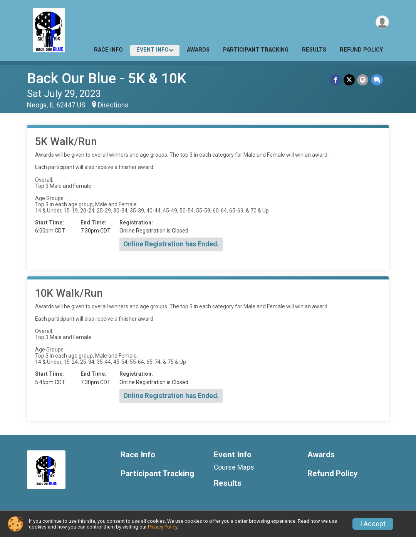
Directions (113, 105)
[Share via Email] (363, 79)
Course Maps (234, 467)
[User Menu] (382, 22)
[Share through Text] (377, 79)
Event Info (152, 50)
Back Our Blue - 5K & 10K (106, 78)
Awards (198, 50)
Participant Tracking (256, 50)
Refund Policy (361, 50)
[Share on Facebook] (336, 79)
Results (314, 50)
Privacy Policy (162, 527)
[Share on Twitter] (349, 79)
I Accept (373, 524)
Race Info (108, 50)
